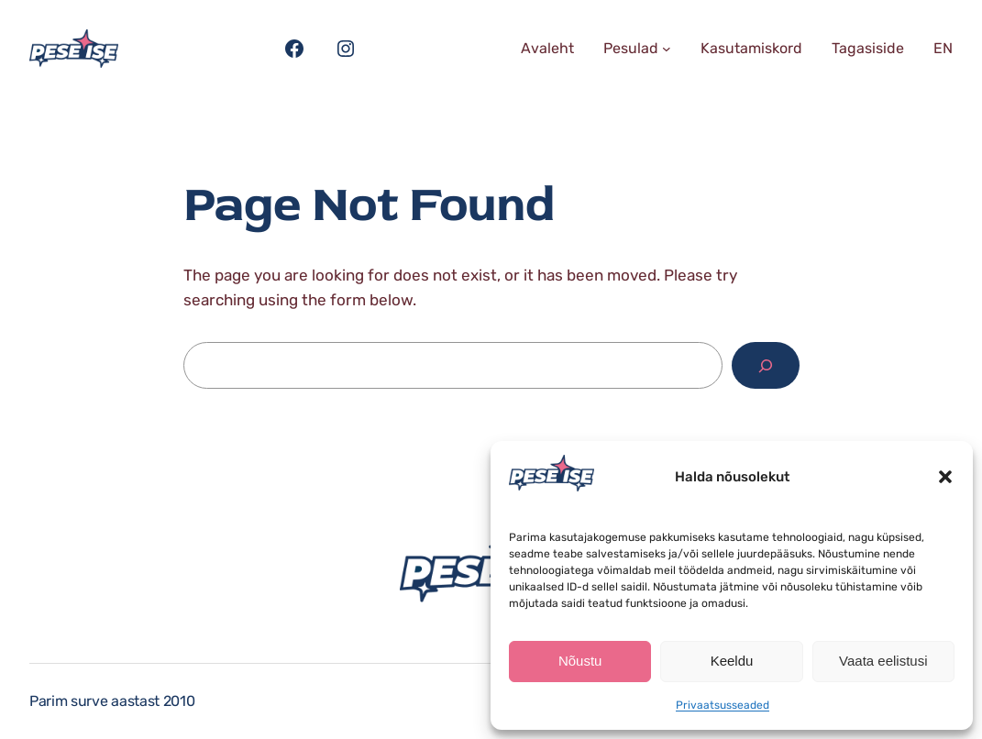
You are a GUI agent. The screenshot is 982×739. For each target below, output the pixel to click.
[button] (945, 477)
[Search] (766, 365)
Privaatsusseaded (722, 705)
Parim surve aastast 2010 (111, 701)
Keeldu (732, 660)
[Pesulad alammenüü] (666, 48)
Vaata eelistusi (883, 660)
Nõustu (580, 660)
